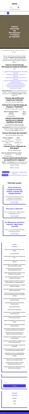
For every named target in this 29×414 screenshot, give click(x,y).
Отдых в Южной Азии (14, 253)
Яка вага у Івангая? (14, 209)
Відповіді (17, 167)
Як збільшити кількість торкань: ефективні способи (14, 224)
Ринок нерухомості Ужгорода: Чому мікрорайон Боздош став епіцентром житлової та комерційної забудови (14, 294)
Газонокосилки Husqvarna (14, 306)
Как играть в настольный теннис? (14, 309)
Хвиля (14, 4)
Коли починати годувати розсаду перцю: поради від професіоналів (14, 190)
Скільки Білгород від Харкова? (16, 83)
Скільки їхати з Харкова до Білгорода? (16, 85)
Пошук (18, 8)
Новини (14, 400)
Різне (14, 403)
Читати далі (14, 202)
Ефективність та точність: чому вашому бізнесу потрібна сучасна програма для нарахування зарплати (14, 354)
